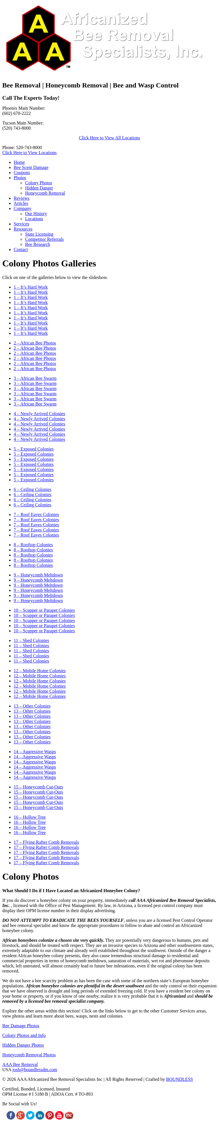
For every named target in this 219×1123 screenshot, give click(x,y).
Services (21, 223)
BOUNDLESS (179, 1079)
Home (19, 162)
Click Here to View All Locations (109, 137)
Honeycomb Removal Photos (29, 1054)
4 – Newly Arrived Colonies (39, 413)
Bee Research (37, 244)
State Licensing (39, 234)
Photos (20, 177)
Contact (21, 249)
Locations (34, 218)
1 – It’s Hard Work (31, 287)
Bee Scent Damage (31, 167)
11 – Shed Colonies (31, 640)
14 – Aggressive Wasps (35, 751)
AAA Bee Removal (20, 1064)
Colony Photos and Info (24, 1035)
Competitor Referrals (44, 239)
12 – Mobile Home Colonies (40, 670)
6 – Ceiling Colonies (32, 489)
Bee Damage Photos (20, 1025)
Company (22, 208)
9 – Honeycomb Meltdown (38, 574)
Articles (21, 203)
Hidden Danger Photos (23, 1045)
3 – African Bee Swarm (35, 378)
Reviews (21, 198)
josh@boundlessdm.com (34, 1069)
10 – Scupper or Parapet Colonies (44, 610)
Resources (23, 229)
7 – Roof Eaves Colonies (36, 514)
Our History (36, 213)
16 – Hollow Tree (30, 817)
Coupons (22, 172)
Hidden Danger (39, 188)
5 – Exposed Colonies (34, 449)
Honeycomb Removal (45, 193)
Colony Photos (38, 182)
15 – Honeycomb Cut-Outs (38, 786)
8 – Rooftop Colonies (33, 544)
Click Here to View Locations (29, 152)
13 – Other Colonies (32, 706)
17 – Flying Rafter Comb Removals (46, 842)
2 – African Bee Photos (35, 343)
